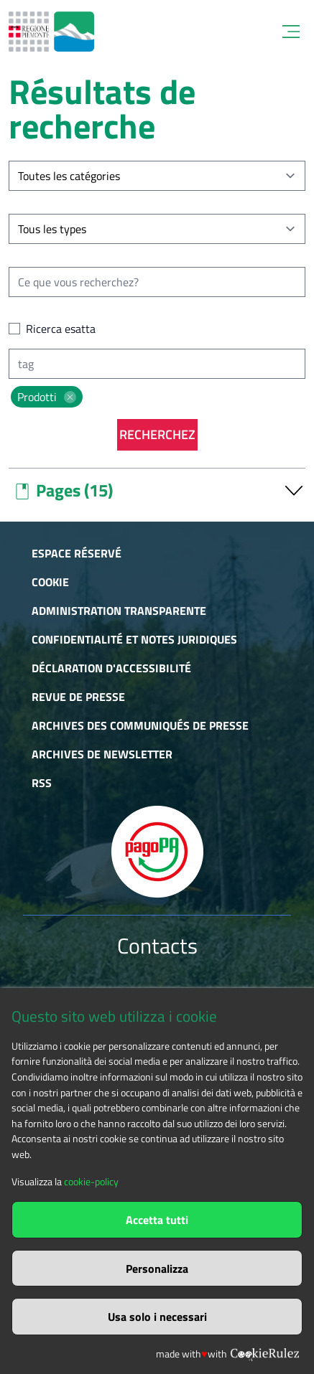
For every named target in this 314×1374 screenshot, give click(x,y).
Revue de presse (78, 696)
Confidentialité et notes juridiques (134, 639)
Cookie (50, 581)
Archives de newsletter (102, 754)
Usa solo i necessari (157, 1316)
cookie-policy (91, 1182)
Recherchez (157, 434)
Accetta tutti (157, 1219)
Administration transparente (119, 610)
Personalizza (157, 1268)
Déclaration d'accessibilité (111, 668)
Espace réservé (76, 553)
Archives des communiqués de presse (140, 725)
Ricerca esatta (61, 328)
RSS (42, 782)
